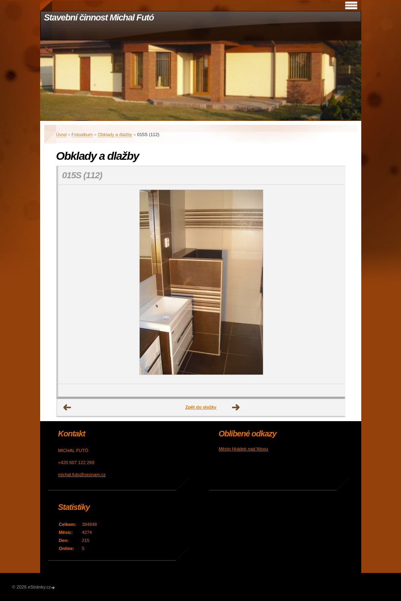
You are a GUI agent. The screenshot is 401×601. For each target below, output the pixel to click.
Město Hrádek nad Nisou (243, 448)
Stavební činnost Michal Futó (99, 17)
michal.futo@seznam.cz (82, 474)
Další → (236, 407)
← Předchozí (67, 407)
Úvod (61, 134)
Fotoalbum (82, 134)
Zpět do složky (201, 407)
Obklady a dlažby (115, 134)
